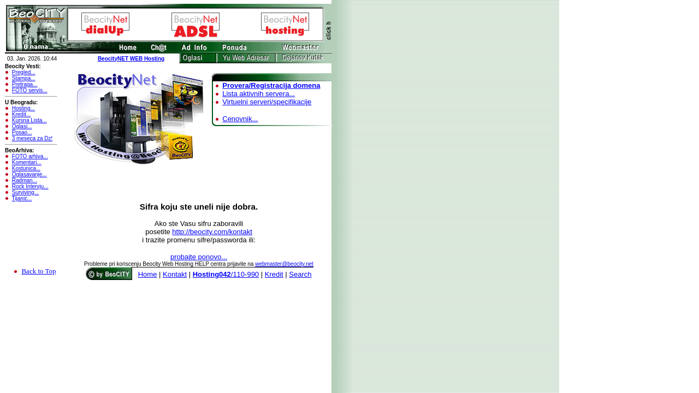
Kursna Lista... (29, 120)
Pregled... (23, 72)
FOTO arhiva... (30, 156)
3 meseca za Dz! (32, 138)
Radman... (24, 180)
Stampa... (23, 78)
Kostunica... (26, 168)
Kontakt (175, 274)
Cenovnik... (240, 119)
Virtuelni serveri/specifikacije (266, 102)
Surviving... (25, 192)
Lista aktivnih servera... (258, 94)
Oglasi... (22, 126)
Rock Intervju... (30, 186)
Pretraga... (25, 84)
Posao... (22, 132)
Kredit (274, 274)
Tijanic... (22, 198)
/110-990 (226, 274)
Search (300, 274)
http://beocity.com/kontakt (212, 232)
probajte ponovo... (198, 257)
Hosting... (23, 108)
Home (147, 274)
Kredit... (21, 114)
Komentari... (27, 162)
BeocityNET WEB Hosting (131, 59)
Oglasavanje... (29, 174)
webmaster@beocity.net (284, 264)
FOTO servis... (30, 90)
